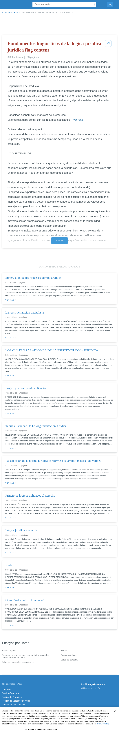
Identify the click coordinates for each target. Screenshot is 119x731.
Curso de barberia (69, 660)
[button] (108, 47)
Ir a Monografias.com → (93, 684)
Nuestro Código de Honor (14, 708)
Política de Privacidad (12, 697)
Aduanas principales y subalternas (18, 662)
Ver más (59, 240)
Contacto (6, 689)
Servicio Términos (10, 693)
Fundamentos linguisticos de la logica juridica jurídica (47, 12)
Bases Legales (9, 651)
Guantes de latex (69, 655)
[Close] (115, 719)
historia (64, 651)
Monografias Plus (10, 12)
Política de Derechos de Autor (16, 701)
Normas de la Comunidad (14, 704)
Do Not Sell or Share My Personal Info (20, 712)
